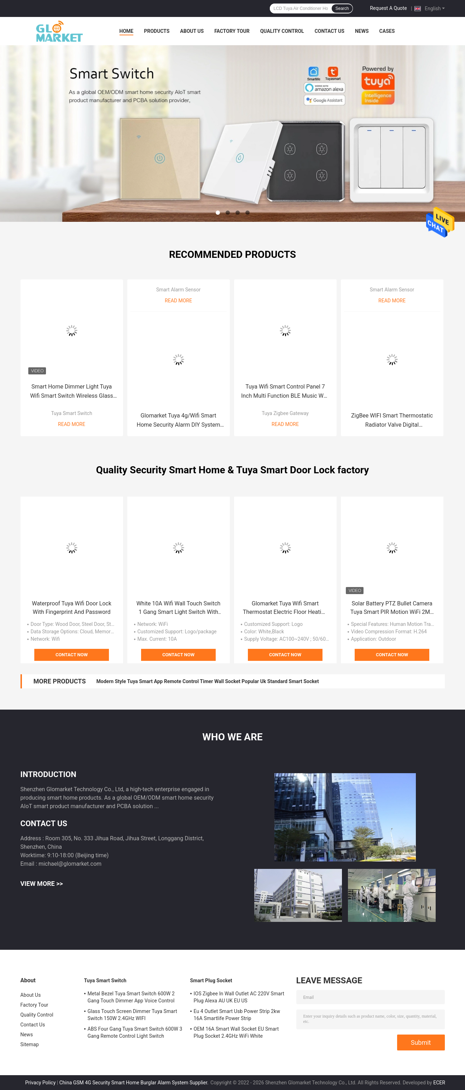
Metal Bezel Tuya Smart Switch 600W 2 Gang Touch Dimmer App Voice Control (131, 997)
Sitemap (30, 1044)
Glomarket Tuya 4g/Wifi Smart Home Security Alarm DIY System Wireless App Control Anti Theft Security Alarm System (178, 421)
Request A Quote (388, 8)
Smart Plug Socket (211, 980)
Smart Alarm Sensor (178, 289)
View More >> (42, 883)
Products (156, 31)
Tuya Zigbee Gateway (285, 413)
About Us (192, 31)
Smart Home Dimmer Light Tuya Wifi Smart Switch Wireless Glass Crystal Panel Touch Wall (71, 392)
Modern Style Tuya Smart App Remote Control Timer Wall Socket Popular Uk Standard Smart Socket (208, 681)
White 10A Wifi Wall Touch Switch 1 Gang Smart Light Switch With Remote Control (178, 608)
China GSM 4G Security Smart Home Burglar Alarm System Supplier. (134, 1082)
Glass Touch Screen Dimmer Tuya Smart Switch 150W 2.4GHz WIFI (132, 1014)
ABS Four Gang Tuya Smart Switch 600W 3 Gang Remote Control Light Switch (135, 1032)
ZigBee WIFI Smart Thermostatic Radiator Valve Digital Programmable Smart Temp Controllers (392, 421)
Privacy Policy (40, 1082)
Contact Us (329, 31)
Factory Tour (232, 31)
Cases (387, 31)
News (362, 31)
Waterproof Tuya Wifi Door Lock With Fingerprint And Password (71, 607)
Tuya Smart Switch (71, 413)
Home (127, 31)
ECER (439, 1082)
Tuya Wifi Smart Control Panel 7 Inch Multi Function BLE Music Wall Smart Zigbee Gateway (285, 392)
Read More (71, 424)
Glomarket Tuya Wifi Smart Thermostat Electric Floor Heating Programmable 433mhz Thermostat (285, 608)
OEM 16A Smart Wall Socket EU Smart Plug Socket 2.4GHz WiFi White (236, 1032)
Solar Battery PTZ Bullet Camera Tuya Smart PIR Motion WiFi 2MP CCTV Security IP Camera (392, 608)
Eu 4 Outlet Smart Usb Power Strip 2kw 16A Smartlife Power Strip (237, 1014)
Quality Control (282, 31)
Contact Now (72, 654)
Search (342, 8)
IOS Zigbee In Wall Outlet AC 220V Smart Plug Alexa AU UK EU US (239, 997)
